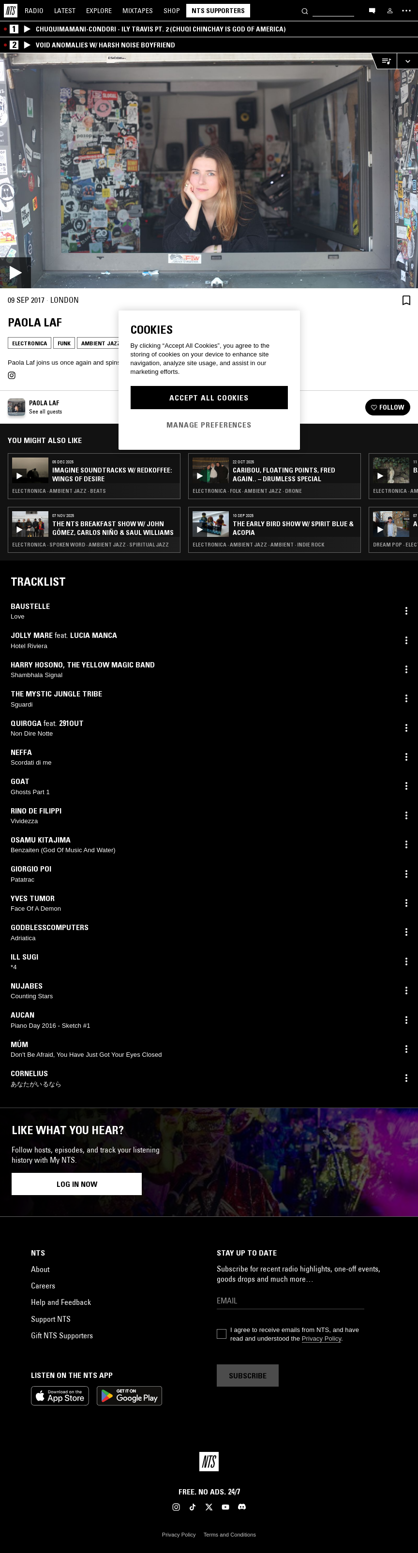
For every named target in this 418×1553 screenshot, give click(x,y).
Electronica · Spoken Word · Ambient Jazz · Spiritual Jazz (90, 544)
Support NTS (51, 1319)
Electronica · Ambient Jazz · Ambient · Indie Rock (258, 544)
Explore (99, 10)
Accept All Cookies (209, 397)
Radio (34, 10)
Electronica (29, 343)
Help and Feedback (61, 1302)
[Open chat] (372, 10)
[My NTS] (390, 10)
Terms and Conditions (230, 1535)
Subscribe (248, 1375)
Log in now (77, 1184)
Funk (64, 343)
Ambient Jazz (100, 343)
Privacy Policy (321, 1338)
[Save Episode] (406, 300)
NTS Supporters (218, 10)
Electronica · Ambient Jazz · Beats (59, 491)
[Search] (305, 10)
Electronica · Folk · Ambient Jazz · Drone (247, 491)
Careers (43, 1285)
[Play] (209, 170)
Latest (64, 10)
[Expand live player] (407, 61)
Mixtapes (137, 10)
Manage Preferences (209, 424)
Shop (172, 10)
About (40, 1269)
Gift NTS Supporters (62, 1335)
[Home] (10, 10)
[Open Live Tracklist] (384, 61)
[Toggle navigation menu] (406, 10)
